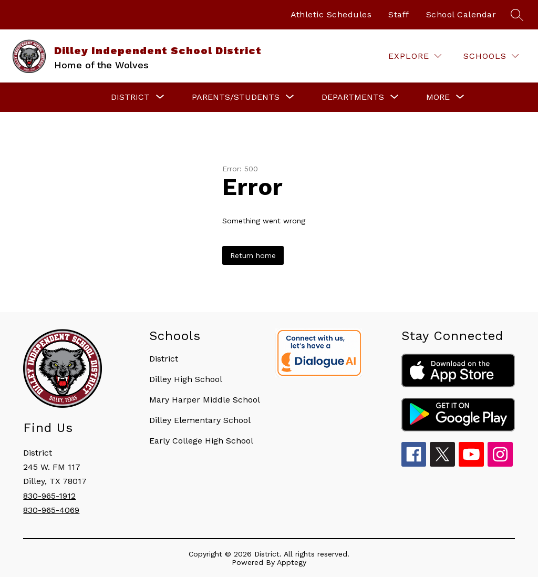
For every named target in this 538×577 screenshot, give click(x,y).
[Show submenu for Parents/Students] (236, 97)
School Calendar (461, 14)
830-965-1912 (49, 496)
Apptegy (291, 562)
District (163, 359)
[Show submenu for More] (438, 97)
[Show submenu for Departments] (353, 97)
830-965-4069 (51, 510)
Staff (398, 14)
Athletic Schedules (331, 14)
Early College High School (201, 441)
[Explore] (415, 56)
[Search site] (517, 14)
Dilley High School (185, 379)
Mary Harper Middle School (204, 400)
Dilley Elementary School (200, 420)
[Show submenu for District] (130, 97)
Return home (253, 255)
